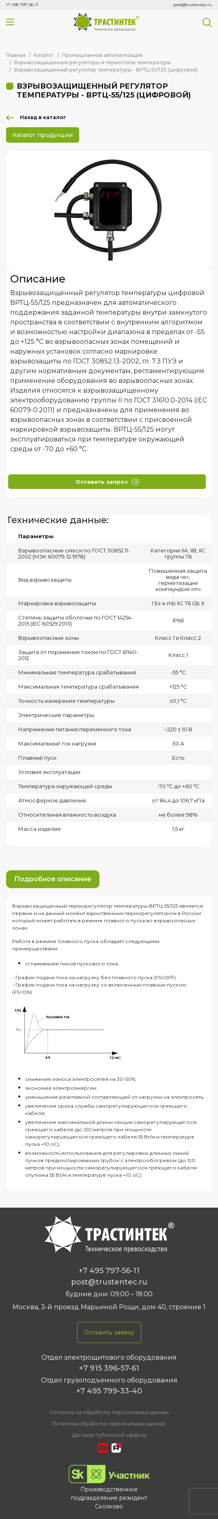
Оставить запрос (107, 481)
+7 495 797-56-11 (22, 4)
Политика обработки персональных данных (109, 1424)
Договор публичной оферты (109, 1435)
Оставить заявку (109, 1332)
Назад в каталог (43, 117)
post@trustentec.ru (192, 4)
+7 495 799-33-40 (109, 1390)
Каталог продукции (43, 135)
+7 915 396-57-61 (109, 1368)
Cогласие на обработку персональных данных (109, 1412)
